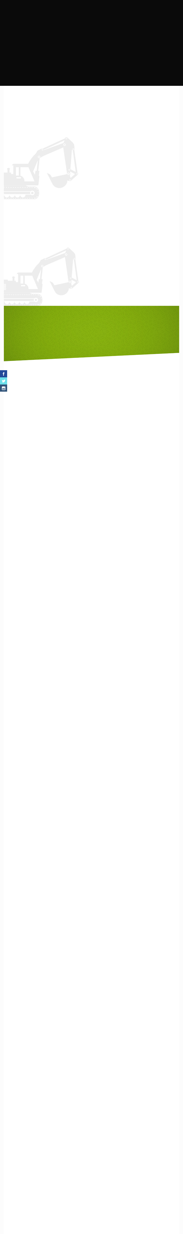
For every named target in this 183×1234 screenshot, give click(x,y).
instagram (99, 181)
